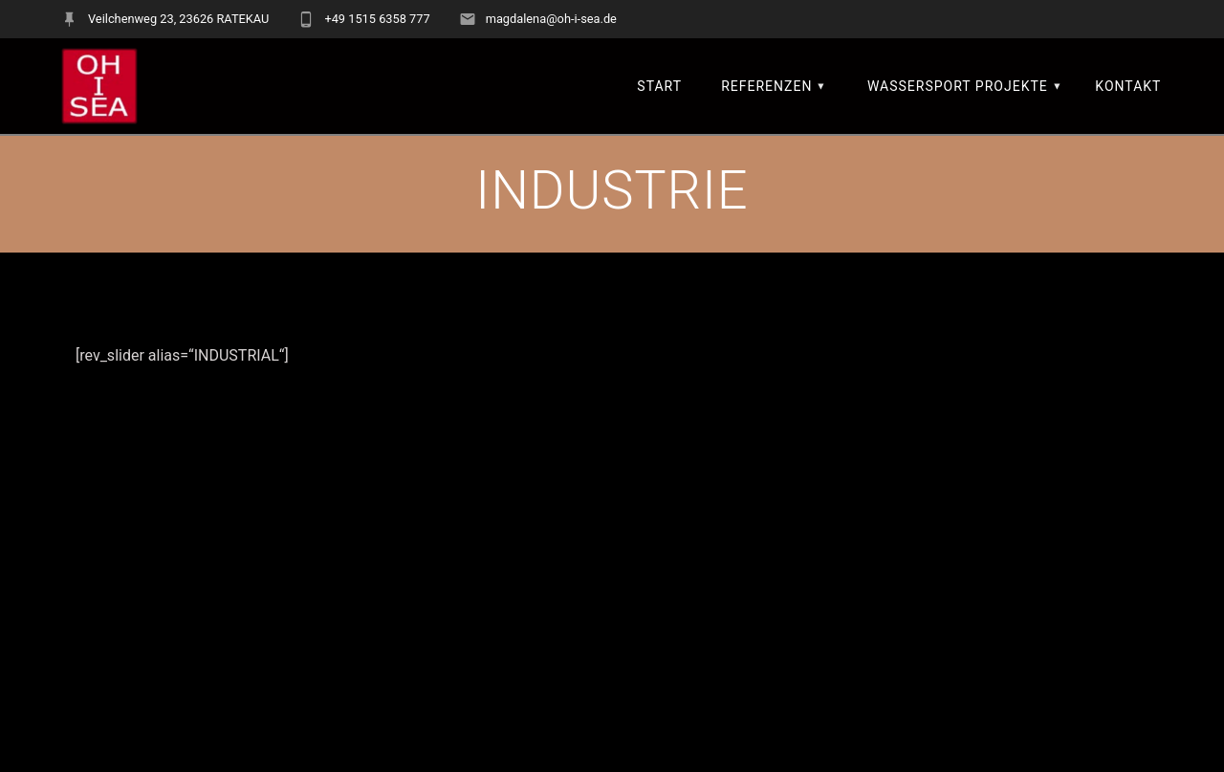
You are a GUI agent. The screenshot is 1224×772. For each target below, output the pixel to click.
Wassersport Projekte (957, 86)
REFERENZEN (766, 86)
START (659, 86)
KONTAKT (1128, 86)
